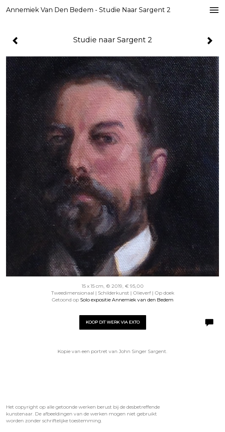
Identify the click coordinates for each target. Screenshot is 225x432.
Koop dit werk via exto (113, 322)
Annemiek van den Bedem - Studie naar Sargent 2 (88, 10)
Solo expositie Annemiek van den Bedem (126, 300)
